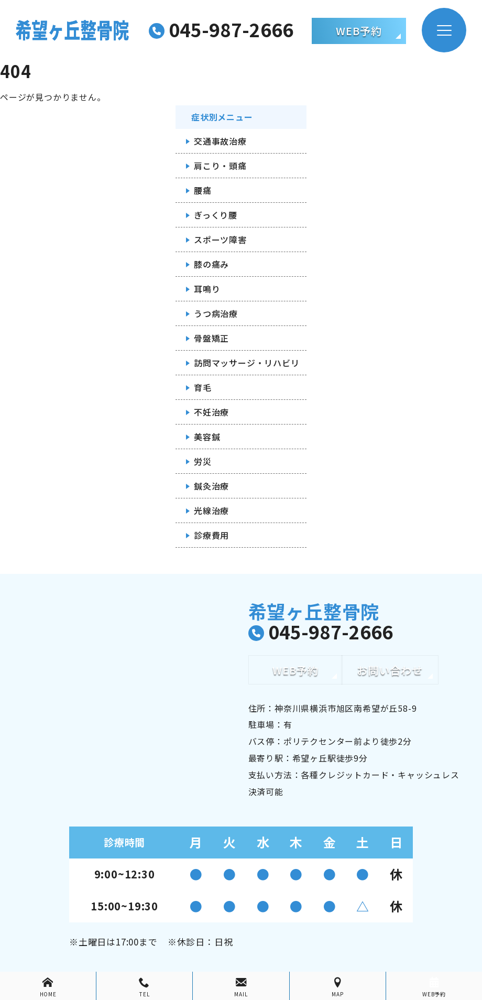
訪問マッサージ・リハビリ (247, 362)
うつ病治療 (216, 313)
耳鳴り (207, 289)
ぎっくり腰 (215, 215)
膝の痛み (211, 264)
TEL (144, 987)
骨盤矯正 (211, 338)
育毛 (203, 387)
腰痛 (203, 190)
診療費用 (211, 535)
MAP (338, 987)
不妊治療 (211, 412)
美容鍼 (207, 436)
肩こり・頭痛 (220, 165)
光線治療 (211, 510)
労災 (203, 461)
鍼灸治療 (211, 486)
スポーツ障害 (220, 239)
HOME (48, 987)
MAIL (241, 987)
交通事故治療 (220, 141)
